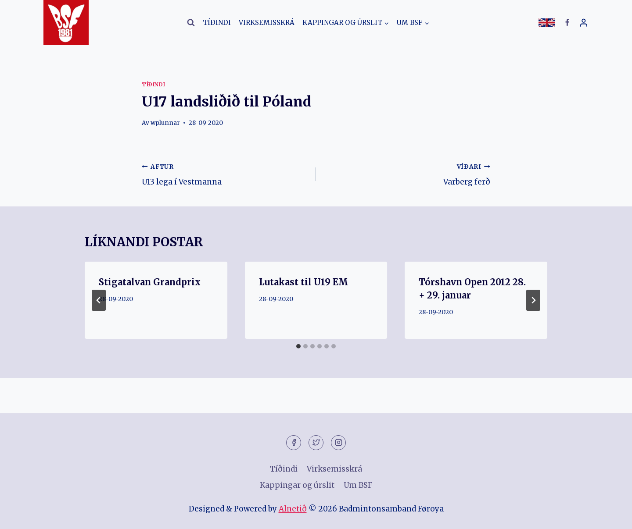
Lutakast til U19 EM (303, 282)
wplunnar (165, 123)
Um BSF (358, 485)
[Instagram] (338, 442)
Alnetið (293, 509)
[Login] (584, 22)
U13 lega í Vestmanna (225, 173)
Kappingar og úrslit (297, 485)
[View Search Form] (191, 23)
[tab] (298, 346)
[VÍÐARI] (533, 300)
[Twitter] (316, 442)
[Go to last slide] (99, 300)
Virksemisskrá (266, 22)
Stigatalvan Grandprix (150, 282)
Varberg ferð (406, 173)
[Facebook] (567, 22)
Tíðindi (217, 22)
